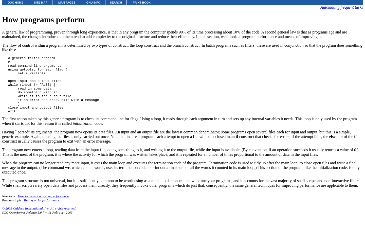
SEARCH (116, 2)
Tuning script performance (42, 212)
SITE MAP (40, 2)
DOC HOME (16, 2)
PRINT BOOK (142, 2)
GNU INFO (93, 2)
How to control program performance (43, 208)
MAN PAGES (66, 2)
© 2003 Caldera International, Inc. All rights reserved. (39, 220)
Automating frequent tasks (342, 7)
